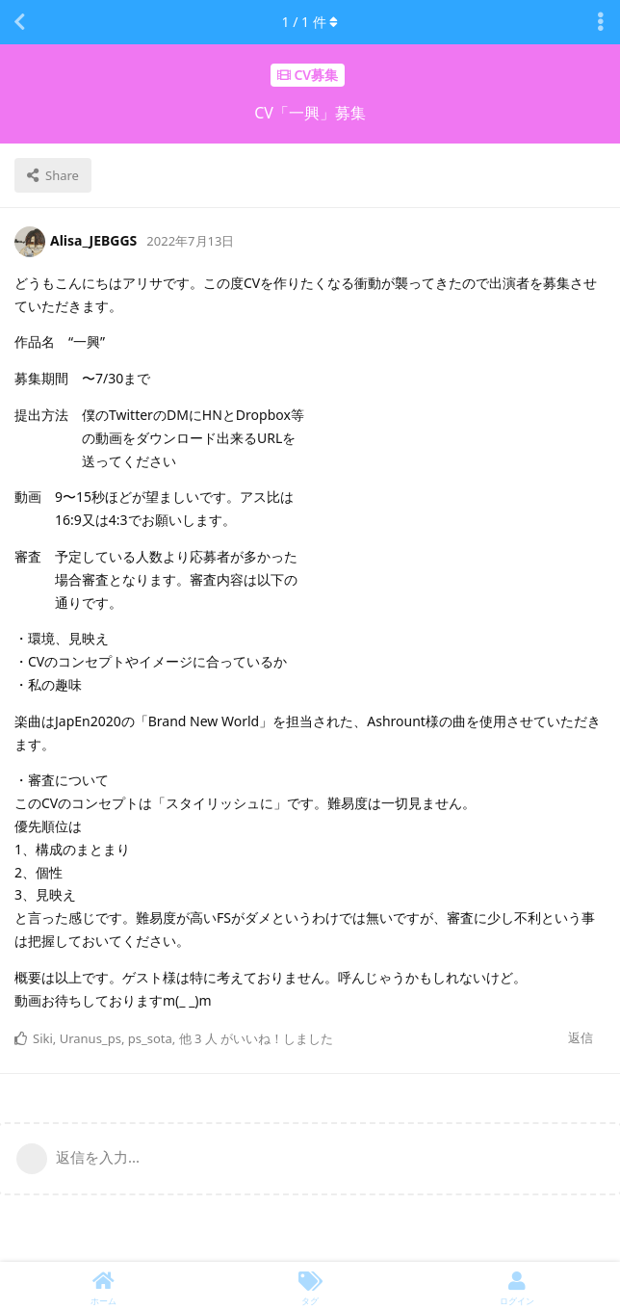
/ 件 (310, 22)
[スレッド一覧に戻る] (19, 22)
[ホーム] (103, 1286)
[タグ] (310, 1286)
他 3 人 (198, 1038)
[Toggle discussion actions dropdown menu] (600, 22)
